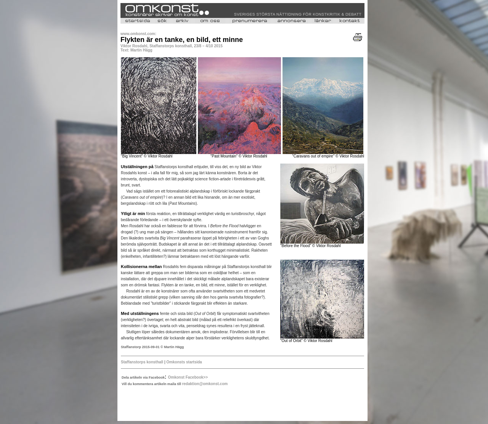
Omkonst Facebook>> (188, 377)
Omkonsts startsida (183, 362)
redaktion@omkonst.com (205, 384)
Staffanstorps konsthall (142, 362)
